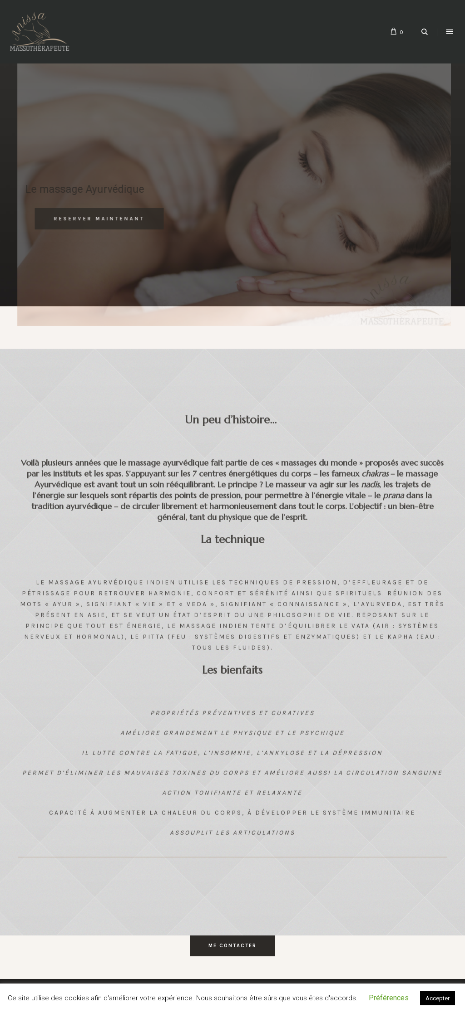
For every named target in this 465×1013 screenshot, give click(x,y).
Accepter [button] (437, 998)
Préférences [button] (389, 998)
